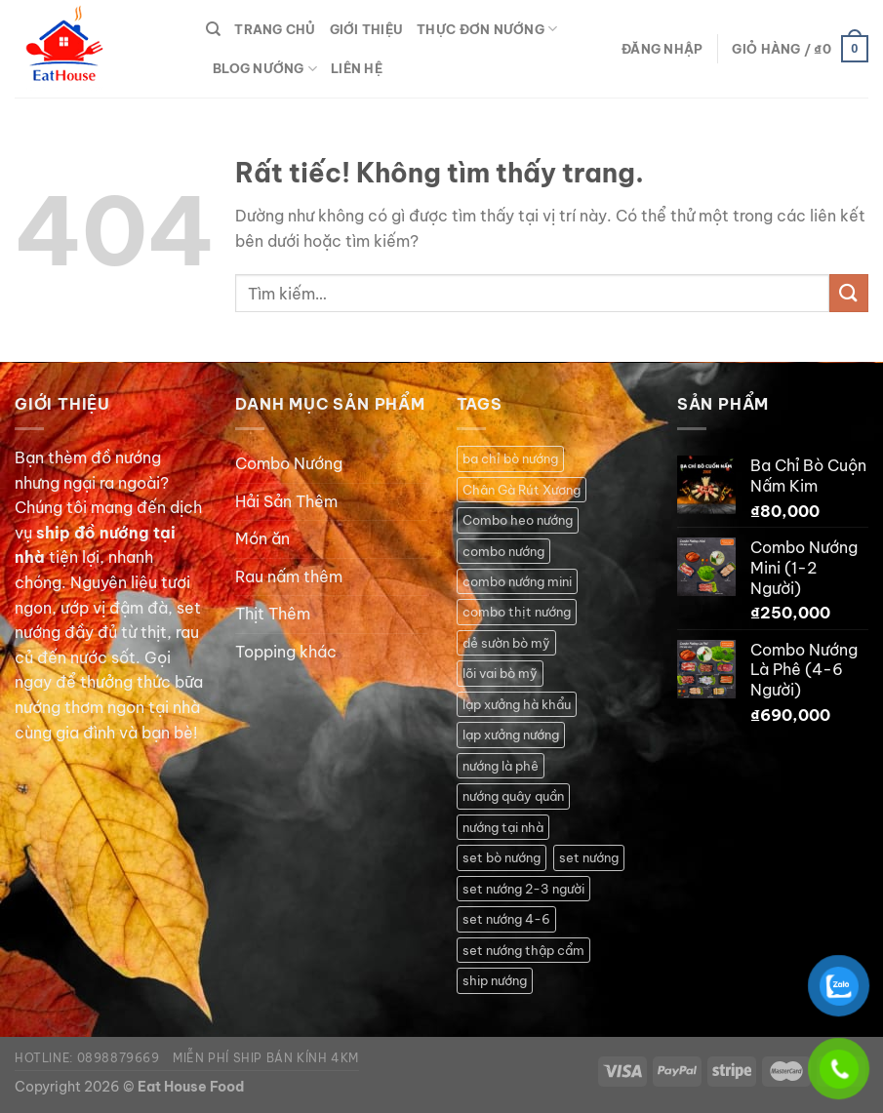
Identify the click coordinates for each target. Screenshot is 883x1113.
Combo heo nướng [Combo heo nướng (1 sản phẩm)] (517, 520)
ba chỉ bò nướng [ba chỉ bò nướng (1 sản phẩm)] (510, 458)
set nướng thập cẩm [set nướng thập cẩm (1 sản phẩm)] (523, 950)
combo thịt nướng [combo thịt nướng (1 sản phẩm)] (516, 611)
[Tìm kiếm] (213, 29)
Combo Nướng (288, 463)
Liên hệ (356, 68)
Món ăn (262, 538)
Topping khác (286, 651)
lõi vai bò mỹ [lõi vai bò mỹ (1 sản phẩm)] (500, 673)
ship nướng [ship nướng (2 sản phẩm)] (494, 980)
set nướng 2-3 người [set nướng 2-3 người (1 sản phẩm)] (523, 888)
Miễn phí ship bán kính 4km (266, 1058)
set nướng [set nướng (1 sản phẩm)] (589, 857)
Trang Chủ (274, 29)
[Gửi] (848, 293)
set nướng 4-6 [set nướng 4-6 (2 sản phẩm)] (506, 919)
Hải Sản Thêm (286, 501)
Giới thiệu (367, 29)
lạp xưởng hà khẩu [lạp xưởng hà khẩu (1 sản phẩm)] (516, 704)
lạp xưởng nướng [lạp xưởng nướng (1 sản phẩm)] (510, 734)
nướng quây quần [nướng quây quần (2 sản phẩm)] (513, 796)
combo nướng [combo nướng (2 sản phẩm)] (503, 551)
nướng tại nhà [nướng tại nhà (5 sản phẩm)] (502, 827)
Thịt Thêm (272, 613)
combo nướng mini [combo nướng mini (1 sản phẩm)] (517, 581)
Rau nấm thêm (288, 576)
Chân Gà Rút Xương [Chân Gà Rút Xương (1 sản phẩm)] (521, 489)
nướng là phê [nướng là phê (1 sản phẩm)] (500, 766)
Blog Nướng (265, 69)
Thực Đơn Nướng (487, 29)
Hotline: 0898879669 (87, 1058)
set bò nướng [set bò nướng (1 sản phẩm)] (501, 857)
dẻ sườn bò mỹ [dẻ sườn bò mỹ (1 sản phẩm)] (506, 643)
